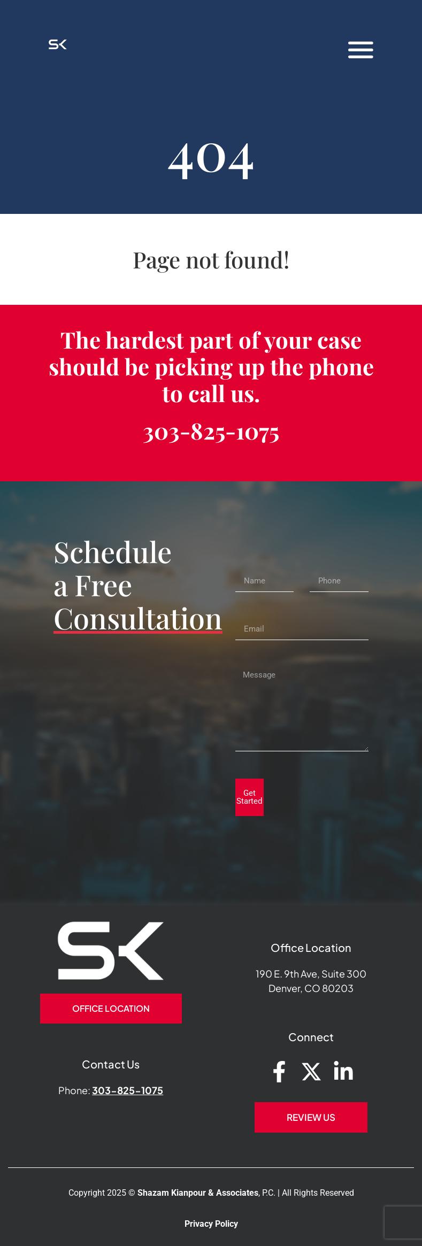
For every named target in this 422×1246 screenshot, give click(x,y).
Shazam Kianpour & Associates (197, 1193)
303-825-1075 (211, 430)
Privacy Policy (211, 1224)
